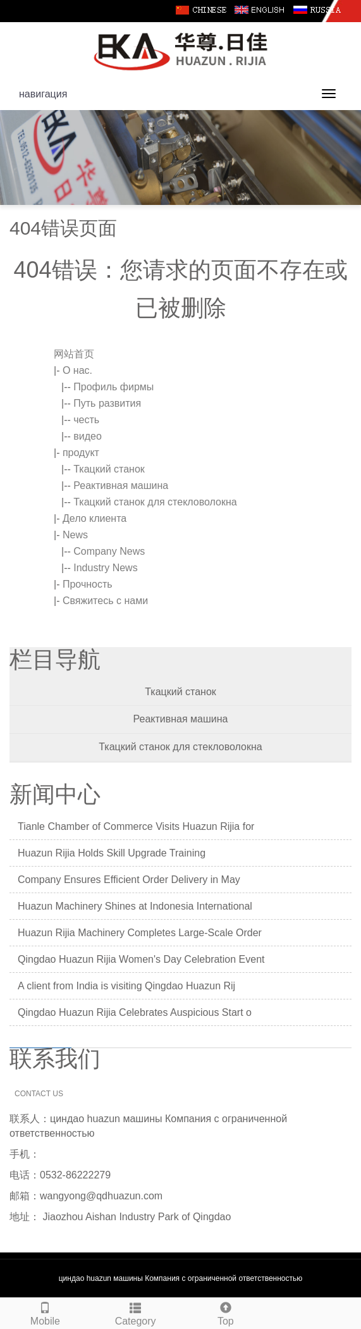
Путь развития (107, 403)
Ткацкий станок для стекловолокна (154, 502)
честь (86, 419)
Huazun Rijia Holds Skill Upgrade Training (111, 853)
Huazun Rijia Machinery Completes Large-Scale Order (140, 932)
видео (87, 436)
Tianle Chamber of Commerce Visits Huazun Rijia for (136, 826)
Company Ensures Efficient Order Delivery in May (129, 879)
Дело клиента (94, 518)
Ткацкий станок (109, 469)
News (75, 534)
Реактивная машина (120, 485)
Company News (109, 551)
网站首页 (74, 354)
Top (226, 1312)
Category (135, 1312)
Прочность (88, 584)
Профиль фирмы (113, 386)
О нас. (77, 370)
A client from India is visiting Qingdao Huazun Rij (126, 985)
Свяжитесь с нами (105, 600)
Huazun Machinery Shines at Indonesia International (135, 906)
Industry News (105, 567)
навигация (43, 94)
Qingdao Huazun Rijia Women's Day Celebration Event (141, 959)
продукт (81, 452)
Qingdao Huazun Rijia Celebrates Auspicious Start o (135, 1012)
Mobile (45, 1312)
